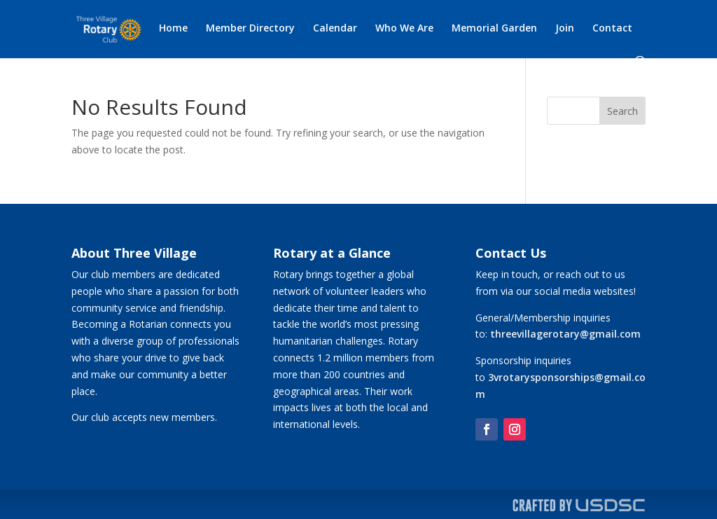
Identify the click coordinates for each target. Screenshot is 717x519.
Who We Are (404, 28)
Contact (612, 28)
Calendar (335, 28)
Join (564, 28)
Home (173, 28)
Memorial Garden (494, 28)
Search (622, 111)
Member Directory (250, 28)
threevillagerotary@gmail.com (565, 333)
